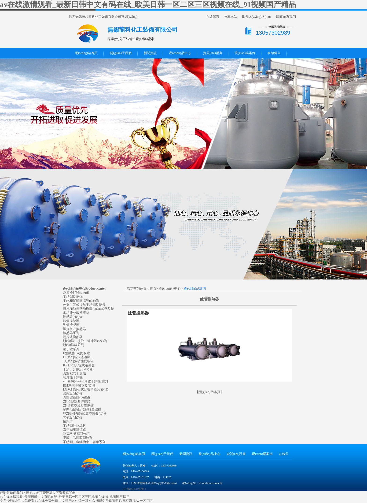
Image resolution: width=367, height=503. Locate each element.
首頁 (153, 288)
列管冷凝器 (71, 325)
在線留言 (212, 17)
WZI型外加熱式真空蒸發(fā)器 (85, 413)
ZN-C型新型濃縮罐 (76, 401)
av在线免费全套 (46, 501)
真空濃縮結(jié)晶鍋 (77, 397)
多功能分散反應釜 (76, 313)
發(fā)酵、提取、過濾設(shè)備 (85, 341)
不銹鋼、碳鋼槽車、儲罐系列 (84, 442)
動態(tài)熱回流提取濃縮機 (82, 409)
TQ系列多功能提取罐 (78, 361)
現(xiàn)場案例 (245, 53)
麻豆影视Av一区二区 (137, 501)
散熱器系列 (71, 333)
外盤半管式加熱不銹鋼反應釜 (84, 304)
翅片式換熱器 (73, 337)
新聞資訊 (150, 53)
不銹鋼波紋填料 (74, 426)
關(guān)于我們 (121, 53)
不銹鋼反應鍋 (73, 296)
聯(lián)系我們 (286, 17)
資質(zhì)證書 (212, 53)
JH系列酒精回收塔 (76, 434)
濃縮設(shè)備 (73, 393)
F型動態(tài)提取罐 (76, 353)
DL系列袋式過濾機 (76, 357)
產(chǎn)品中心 (180, 53)
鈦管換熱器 (71, 321)
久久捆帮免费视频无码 (105, 501)
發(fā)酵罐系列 (73, 345)
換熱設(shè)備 (73, 317)
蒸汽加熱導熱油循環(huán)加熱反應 (88, 308)
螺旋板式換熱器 (74, 329)
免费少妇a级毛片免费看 (17, 501)
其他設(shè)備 (73, 417)
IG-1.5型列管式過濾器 (79, 365)
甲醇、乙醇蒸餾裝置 (77, 438)
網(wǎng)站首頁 (86, 53)
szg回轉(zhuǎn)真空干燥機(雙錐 (85, 381)
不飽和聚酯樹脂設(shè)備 (81, 300)
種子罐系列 (71, 349)
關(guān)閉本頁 (209, 392)
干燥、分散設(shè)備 (77, 369)
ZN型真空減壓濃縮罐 (78, 405)
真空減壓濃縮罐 (74, 430)
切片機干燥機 (73, 377)
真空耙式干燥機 (74, 373)
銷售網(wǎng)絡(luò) (256, 17)
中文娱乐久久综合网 (73, 501)
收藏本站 (230, 17)
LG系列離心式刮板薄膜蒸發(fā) (85, 389)
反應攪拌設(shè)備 (76, 292)
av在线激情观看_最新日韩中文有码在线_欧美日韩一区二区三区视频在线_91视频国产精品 (148, 4)
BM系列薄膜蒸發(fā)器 (79, 385)
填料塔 (68, 422)
